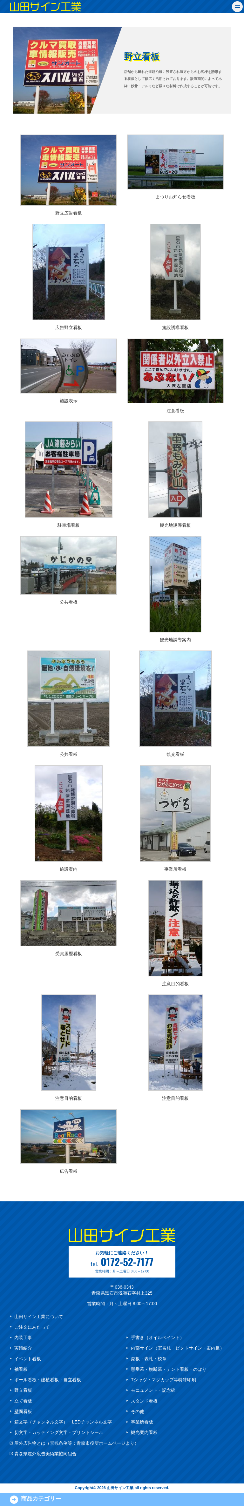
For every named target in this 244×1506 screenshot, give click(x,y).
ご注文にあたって (32, 1327)
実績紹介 (23, 1348)
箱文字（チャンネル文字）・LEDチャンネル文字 (63, 1421)
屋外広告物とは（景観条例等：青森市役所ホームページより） (76, 1443)
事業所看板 (142, 1421)
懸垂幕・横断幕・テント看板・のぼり (169, 1369)
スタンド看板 (144, 1401)
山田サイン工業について (38, 1316)
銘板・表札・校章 (148, 1358)
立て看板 (23, 1401)
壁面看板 (23, 1411)
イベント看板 (27, 1358)
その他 (137, 1411)
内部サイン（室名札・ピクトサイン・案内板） (177, 1348)
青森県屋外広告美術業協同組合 (45, 1453)
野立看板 (23, 1390)
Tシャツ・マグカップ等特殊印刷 (163, 1379)
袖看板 (21, 1369)
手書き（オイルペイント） (157, 1337)
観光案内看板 (144, 1432)
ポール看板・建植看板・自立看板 (47, 1379)
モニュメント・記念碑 (153, 1390)
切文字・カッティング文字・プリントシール (58, 1432)
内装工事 (23, 1337)
